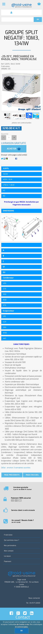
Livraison (7, 556)
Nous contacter (34, 598)
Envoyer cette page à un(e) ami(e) (14, 155)
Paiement (7, 561)
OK (21, 631)
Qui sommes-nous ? (11, 540)
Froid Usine (8, 535)
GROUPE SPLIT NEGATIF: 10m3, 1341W (21, 38)
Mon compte (8, 551)
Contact (23, 617)
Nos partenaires (10, 545)
